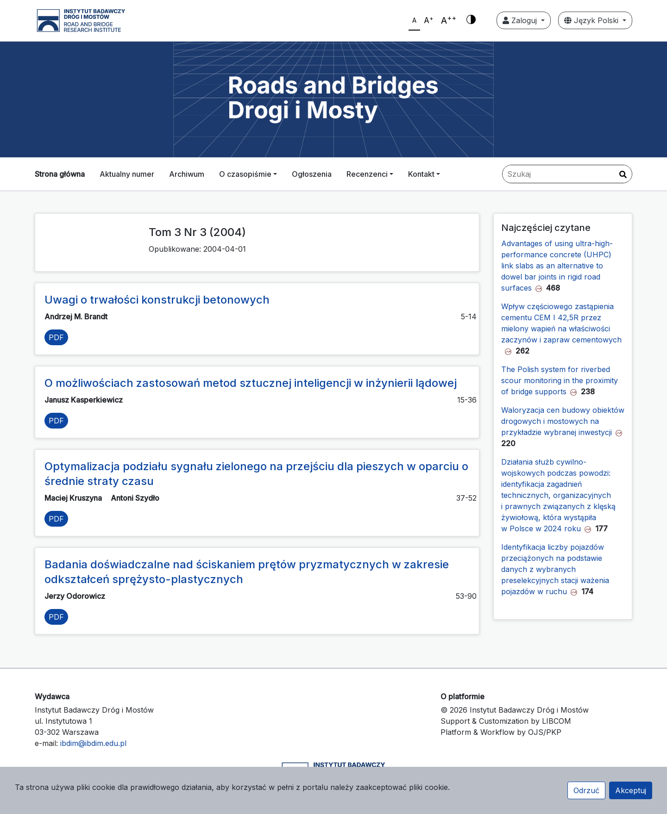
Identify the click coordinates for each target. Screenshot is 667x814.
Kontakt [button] (421, 174)
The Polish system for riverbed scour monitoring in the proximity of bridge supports (559, 380)
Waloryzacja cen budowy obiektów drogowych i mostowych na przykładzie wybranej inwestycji (562, 421)
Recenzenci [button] (367, 174)
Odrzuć (586, 790)
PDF (56, 337)
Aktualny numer (127, 174)
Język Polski (592, 20)
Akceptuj (630, 790)
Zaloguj (521, 20)
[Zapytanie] (567, 174)
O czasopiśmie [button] (245, 174)
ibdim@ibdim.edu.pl (93, 743)
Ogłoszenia (312, 174)
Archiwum (186, 174)
